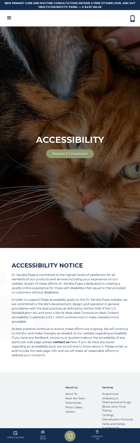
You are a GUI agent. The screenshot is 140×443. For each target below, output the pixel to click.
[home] (71, 18)
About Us (71, 394)
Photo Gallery (74, 407)
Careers (70, 411)
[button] (8, 18)
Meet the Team (75, 398)
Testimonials (73, 402)
